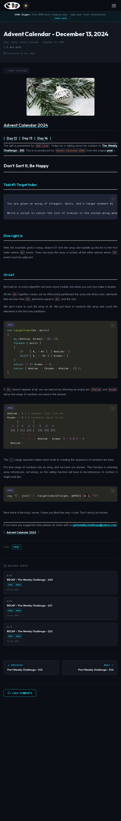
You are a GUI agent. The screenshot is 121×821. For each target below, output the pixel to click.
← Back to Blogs (16, 70)
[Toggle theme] (26, 6)
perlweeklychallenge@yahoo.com (95, 524)
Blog (14, 42)
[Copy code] (112, 198)
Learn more (60, 18)
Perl (16, 546)
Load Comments (20, 692)
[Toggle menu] (114, 6)
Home (6, 42)
